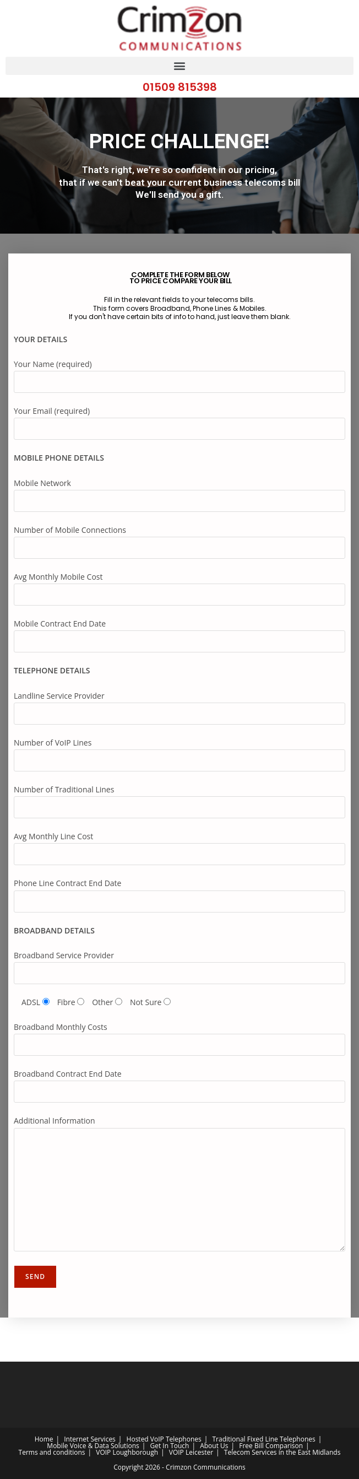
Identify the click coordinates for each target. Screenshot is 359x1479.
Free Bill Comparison (271, 1445)
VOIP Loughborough (127, 1452)
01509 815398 (180, 87)
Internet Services (90, 1439)
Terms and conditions (52, 1452)
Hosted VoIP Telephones (164, 1439)
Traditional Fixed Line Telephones (263, 1439)
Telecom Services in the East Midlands (282, 1452)
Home (44, 1439)
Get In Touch (169, 1445)
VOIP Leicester (191, 1452)
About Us (214, 1445)
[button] (179, 66)
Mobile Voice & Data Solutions (93, 1445)
